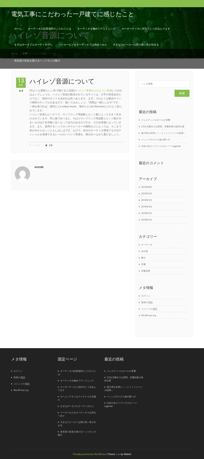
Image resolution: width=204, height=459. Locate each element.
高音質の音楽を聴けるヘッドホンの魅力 (37, 60)
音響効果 (145, 271)
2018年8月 (146, 187)
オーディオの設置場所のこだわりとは (49, 28)
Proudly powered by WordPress (89, 454)
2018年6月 (146, 193)
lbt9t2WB (35, 145)
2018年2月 (146, 219)
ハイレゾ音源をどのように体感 (94, 90)
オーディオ (146, 244)
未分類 (144, 251)
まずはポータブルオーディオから (33, 44)
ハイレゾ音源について (62, 81)
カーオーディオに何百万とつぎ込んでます (146, 28)
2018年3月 (146, 213)
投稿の (147, 302)
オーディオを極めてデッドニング (96, 28)
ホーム (18, 28)
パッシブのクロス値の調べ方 (155, 139)
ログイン (145, 296)
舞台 (143, 257)
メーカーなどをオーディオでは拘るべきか (82, 44)
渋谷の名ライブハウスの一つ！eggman (161, 146)
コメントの (149, 309)
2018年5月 (146, 200)
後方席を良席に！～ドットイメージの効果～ (163, 133)
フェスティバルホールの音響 (155, 120)
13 (21, 82)
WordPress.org (148, 315)
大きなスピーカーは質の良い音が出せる (136, 44)
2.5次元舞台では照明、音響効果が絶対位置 (162, 126)
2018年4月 (146, 206)
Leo (118, 454)
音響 (51, 145)
